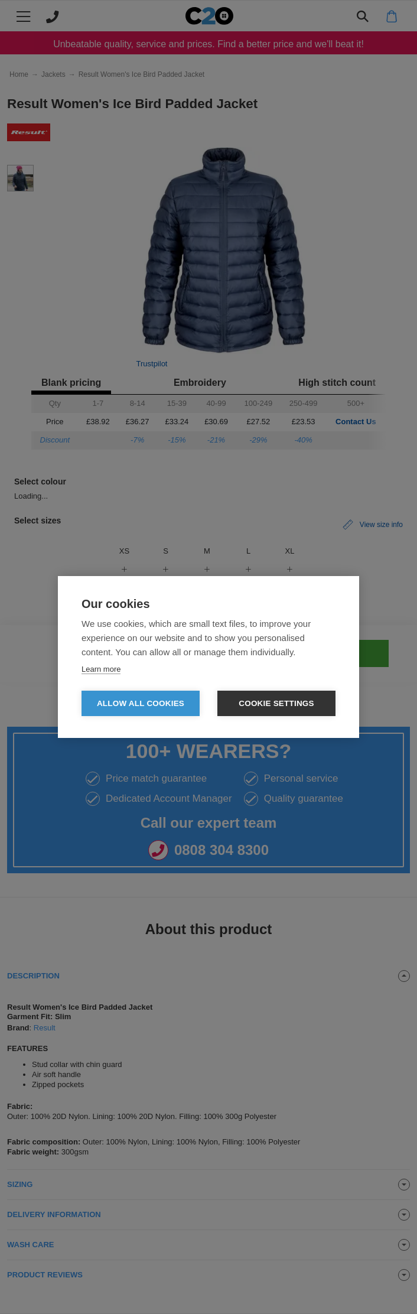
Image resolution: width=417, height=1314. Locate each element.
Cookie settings (276, 703)
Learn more (101, 669)
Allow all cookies (140, 703)
